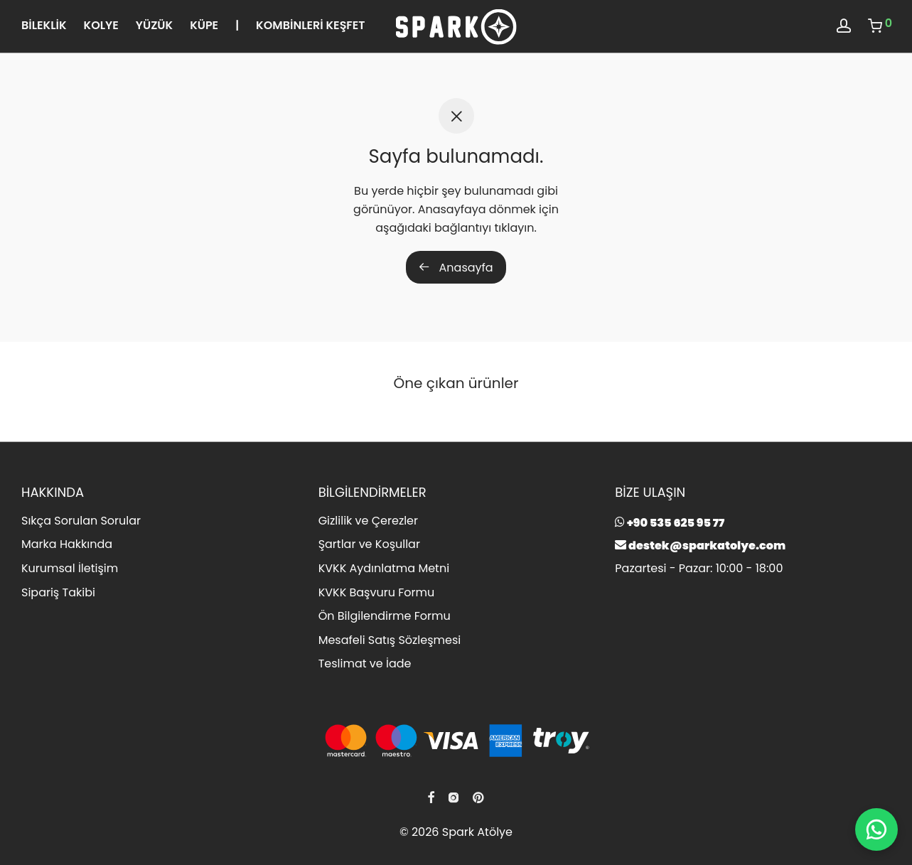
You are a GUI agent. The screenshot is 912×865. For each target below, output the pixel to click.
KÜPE (204, 25)
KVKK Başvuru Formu (376, 592)
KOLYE (101, 25)
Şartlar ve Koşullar (369, 544)
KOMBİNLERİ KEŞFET (310, 25)
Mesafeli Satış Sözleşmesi (389, 640)
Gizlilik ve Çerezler (368, 520)
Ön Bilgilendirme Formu (384, 616)
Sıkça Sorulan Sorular (81, 520)
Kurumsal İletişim (69, 568)
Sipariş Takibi (58, 592)
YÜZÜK (154, 25)
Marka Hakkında (66, 544)
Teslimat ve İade (365, 663)
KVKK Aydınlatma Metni (383, 568)
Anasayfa (456, 267)
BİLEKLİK (44, 25)
